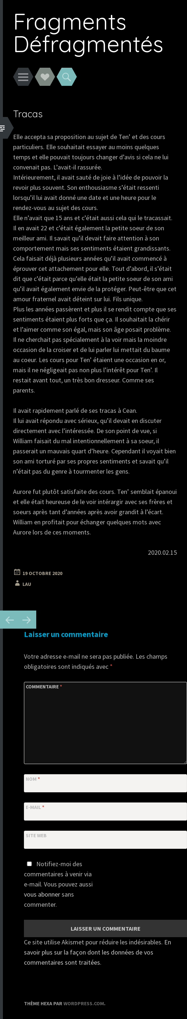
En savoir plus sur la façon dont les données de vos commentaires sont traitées (97, 952)
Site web (36, 835)
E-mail (35, 807)
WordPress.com (83, 1003)
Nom (33, 779)
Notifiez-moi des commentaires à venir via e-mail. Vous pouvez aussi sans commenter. (58, 884)
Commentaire (44, 686)
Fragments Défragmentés (88, 32)
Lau (26, 584)
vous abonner (42, 894)
